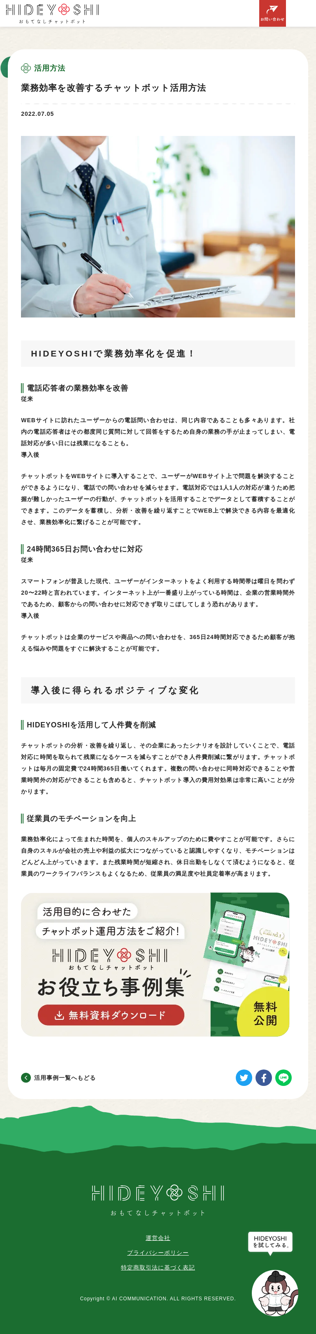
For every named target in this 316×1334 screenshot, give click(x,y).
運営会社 (158, 1238)
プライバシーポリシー (158, 1252)
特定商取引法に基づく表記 (158, 1267)
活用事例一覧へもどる (65, 1077)
